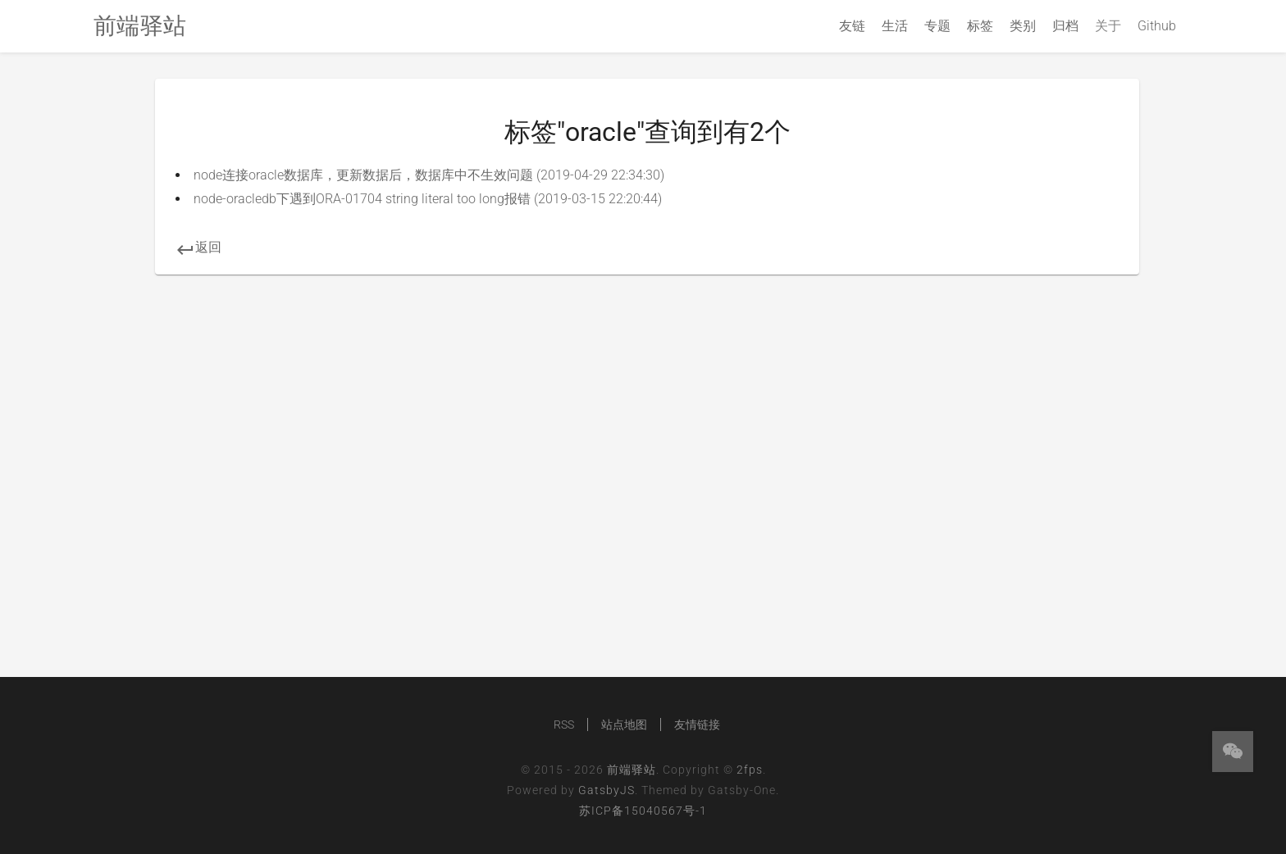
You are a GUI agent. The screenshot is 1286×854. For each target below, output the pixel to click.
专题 (937, 26)
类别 (1023, 26)
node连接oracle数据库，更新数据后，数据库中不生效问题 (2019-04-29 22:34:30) (429, 175)
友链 (852, 26)
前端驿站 (631, 769)
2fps (749, 769)
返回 (198, 247)
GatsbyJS (606, 790)
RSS (564, 724)
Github (1157, 26)
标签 (980, 26)
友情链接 (697, 724)
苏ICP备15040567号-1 (643, 810)
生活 (895, 26)
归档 (1065, 26)
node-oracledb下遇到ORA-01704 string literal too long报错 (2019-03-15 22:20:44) (428, 199)
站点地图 (624, 724)
